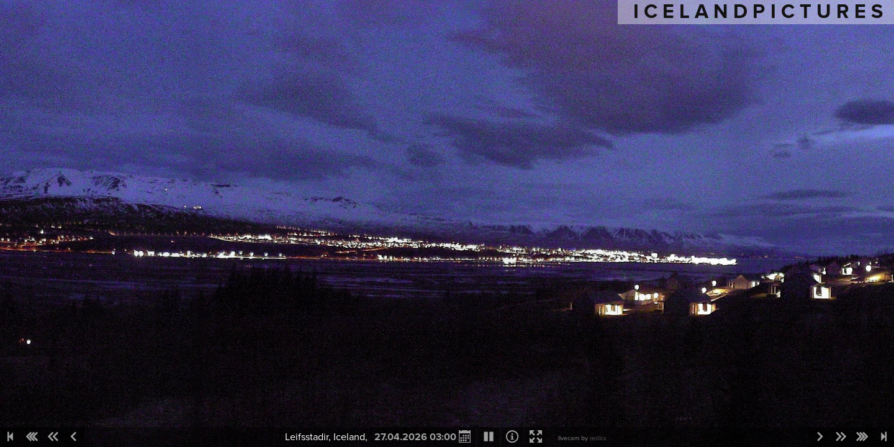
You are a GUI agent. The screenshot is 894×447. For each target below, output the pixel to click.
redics (598, 438)
